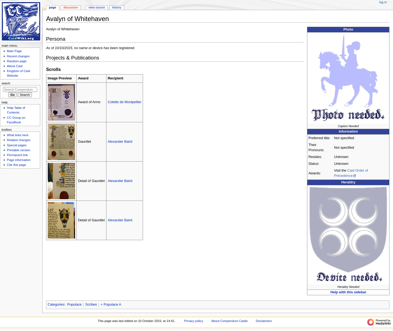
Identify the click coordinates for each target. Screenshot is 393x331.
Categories (56, 304)
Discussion (70, 7)
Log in (383, 2)
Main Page (14, 51)
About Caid (14, 66)
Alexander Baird (120, 142)
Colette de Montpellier (124, 102)
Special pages (16, 145)
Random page (16, 61)
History (116, 7)
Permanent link (17, 155)
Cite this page (16, 164)
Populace (74, 304)
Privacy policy (193, 321)
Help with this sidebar (348, 292)
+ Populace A (111, 304)
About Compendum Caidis (229, 321)
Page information (19, 160)
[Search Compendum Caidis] (20, 89)
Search (6, 83)
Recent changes (18, 56)
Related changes (18, 140)
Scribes (91, 304)
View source (96, 7)
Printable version (18, 150)
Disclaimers (264, 321)
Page (52, 7)
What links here (17, 135)
